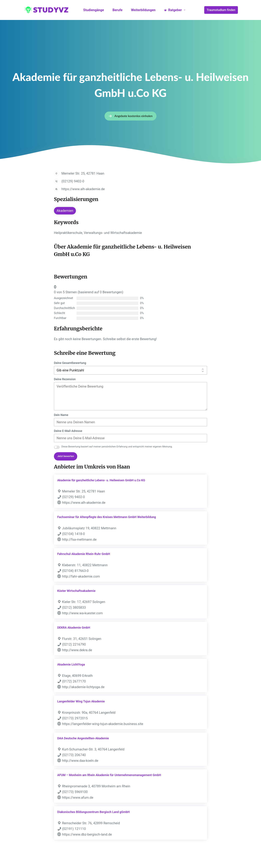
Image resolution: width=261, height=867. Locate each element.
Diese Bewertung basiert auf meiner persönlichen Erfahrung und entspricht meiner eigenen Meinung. (117, 446)
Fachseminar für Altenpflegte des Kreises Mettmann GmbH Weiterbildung (106, 517)
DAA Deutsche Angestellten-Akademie (83, 738)
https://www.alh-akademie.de (83, 189)
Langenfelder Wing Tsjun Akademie (81, 701)
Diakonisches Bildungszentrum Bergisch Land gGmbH (93, 812)
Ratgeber (175, 10)
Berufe (118, 10)
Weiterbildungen (143, 10)
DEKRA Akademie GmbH (73, 627)
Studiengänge (93, 10)
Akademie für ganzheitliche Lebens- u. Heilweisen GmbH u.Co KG (101, 480)
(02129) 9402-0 (72, 181)
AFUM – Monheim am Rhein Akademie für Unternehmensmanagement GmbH (109, 775)
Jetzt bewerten (65, 456)
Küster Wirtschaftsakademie (76, 591)
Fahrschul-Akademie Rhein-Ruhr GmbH (83, 554)
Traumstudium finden (221, 10)
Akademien (65, 211)
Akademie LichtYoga (71, 664)
